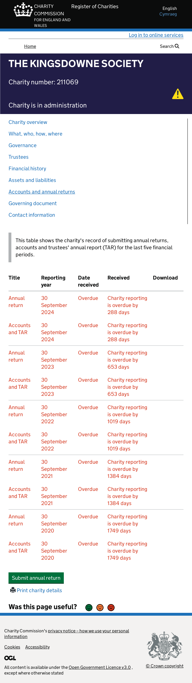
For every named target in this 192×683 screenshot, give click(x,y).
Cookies (12, 647)
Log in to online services (156, 35)
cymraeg (168, 14)
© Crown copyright (164, 666)
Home (30, 46)
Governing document (33, 203)
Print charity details (36, 590)
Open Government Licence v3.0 (100, 667)
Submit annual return (38, 577)
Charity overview (28, 122)
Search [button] (169, 46)
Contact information (32, 215)
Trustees (19, 157)
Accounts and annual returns (42, 191)
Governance (23, 145)
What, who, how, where (35, 133)
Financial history (27, 168)
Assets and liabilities (32, 180)
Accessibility (37, 647)
